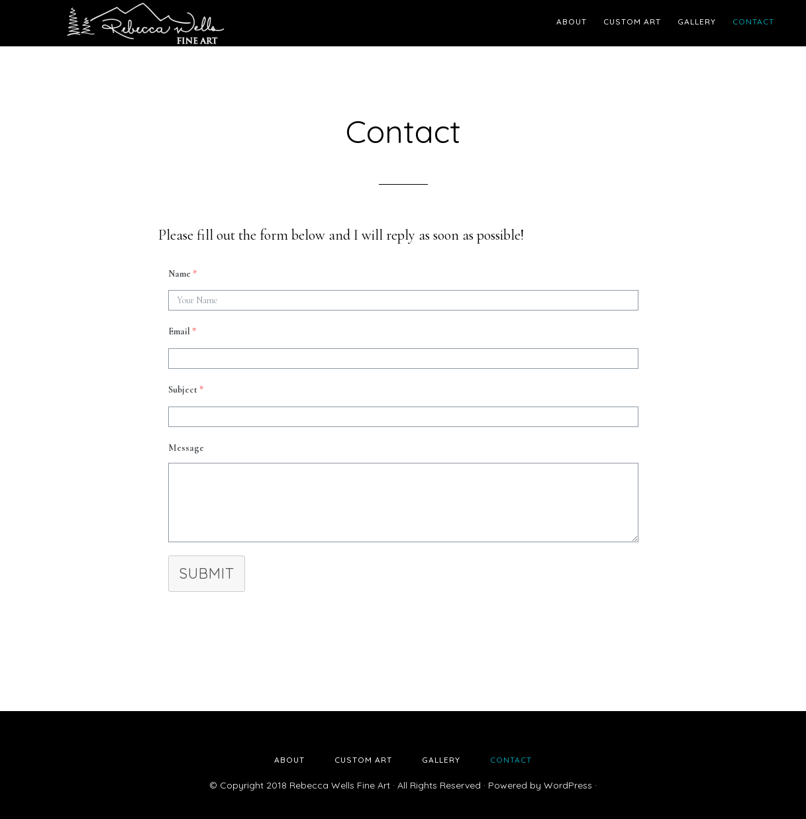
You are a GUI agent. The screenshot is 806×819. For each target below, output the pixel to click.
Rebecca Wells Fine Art (145, 23)
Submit (206, 573)
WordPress (568, 785)
